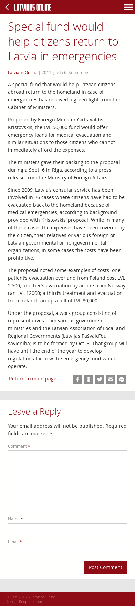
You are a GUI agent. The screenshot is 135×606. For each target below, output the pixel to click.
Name (15, 519)
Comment (19, 446)
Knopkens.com (31, 601)
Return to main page (32, 378)
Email (15, 542)
